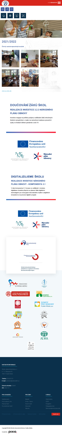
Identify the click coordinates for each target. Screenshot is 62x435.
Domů (8, 29)
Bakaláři (27, 399)
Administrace (42, 414)
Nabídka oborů (5, 399)
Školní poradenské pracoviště (53, 408)
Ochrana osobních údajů (19, 414)
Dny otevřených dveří (7, 406)
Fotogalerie (27, 29)
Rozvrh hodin (28, 403)
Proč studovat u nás (7, 401)
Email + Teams (29, 401)
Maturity (27, 408)
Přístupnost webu (6, 414)
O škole (17, 29)
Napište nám (55, 414)
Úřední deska (49, 399)
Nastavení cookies (32, 414)
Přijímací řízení (5, 403)
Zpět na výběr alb (6, 91)
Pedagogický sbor (50, 406)
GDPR (47, 401)
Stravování (28, 406)
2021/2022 (37, 29)
